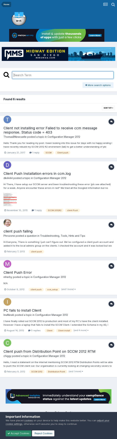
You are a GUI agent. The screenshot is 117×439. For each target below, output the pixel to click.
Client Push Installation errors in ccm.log (37, 173)
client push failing (18, 231)
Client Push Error (18, 272)
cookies (28, 420)
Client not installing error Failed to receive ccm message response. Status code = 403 (50, 130)
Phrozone (9, 235)
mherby (8, 276)
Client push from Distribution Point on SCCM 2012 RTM (50, 351)
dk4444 (8, 178)
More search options (98, 85)
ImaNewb (9, 314)
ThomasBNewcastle (15, 136)
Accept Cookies (18, 433)
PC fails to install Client (22, 310)
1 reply (34, 152)
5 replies (34, 330)
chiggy (7, 355)
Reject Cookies (43, 433)
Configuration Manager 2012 (64, 136)
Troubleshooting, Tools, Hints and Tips (62, 235)
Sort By (108, 108)
